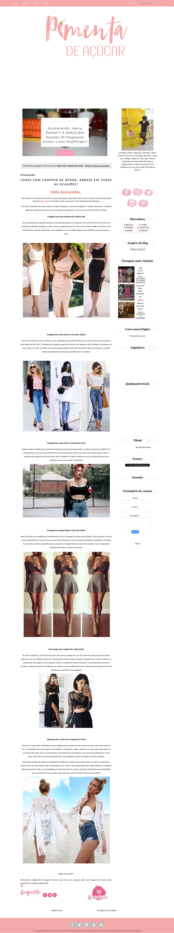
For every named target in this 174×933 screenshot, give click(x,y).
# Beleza (128, 225)
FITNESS (47, 3)
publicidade (43, 883)
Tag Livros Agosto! (140, 270)
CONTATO (25, 3)
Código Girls (37, 880)
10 (99, 892)
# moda (129, 231)
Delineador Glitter (65, 121)
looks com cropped (71, 880)
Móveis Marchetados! (140, 306)
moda (109, 880)
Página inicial (56, 910)
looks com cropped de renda (93, 880)
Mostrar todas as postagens (97, 165)
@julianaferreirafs (143, 447)
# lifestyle (143, 228)
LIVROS (36, 3)
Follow (137, 543)
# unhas (143, 231)
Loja (60, 880)
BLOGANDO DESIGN (115, 931)
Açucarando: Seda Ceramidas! (140, 291)
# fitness (128, 228)
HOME (14, 3)
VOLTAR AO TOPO (133, 931)
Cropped (46, 880)
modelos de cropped (28, 883)
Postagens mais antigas (106, 910)
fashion (54, 880)
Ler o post (65, 153)
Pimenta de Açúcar (137, 336)
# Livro (143, 225)
